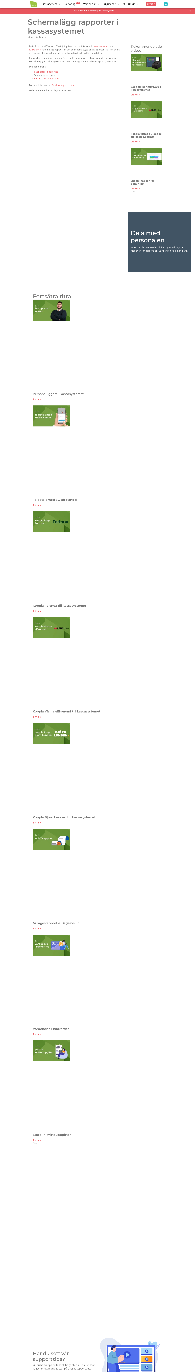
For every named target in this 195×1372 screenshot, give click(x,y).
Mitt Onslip (131, 4)
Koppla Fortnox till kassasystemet (59, 605)
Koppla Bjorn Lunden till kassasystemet (64, 817)
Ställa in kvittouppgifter (52, 1135)
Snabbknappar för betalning (142, 182)
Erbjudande (111, 4)
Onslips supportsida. (63, 85)
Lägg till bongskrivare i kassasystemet (146, 88)
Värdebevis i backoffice (51, 1029)
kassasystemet (100, 46)
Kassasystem (51, 4)
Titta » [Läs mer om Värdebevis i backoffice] (37, 1034)
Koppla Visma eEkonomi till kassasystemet (146, 135)
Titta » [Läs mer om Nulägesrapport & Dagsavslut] (37, 928)
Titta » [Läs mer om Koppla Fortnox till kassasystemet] (37, 611)
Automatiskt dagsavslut (47, 78)
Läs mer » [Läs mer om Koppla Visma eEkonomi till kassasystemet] (135, 141)
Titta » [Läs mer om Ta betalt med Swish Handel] (37, 505)
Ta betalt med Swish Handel (55, 500)
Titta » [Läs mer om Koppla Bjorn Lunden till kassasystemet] (37, 822)
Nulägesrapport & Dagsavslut (56, 923)
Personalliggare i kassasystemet (58, 394)
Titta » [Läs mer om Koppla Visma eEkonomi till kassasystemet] (37, 716)
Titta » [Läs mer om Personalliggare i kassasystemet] (37, 399)
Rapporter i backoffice (46, 71)
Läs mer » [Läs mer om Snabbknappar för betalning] (135, 188)
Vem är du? (91, 4)
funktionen (35, 49)
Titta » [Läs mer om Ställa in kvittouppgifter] (37, 1140)
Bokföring (72, 4)
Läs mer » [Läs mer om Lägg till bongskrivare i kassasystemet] (135, 94)
